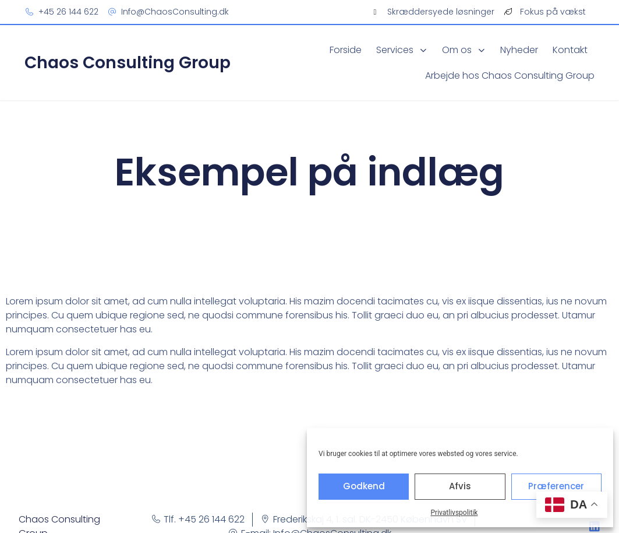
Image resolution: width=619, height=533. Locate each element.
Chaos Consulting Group (127, 62)
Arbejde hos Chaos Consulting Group (510, 75)
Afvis (460, 486)
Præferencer (556, 486)
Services (401, 50)
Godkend (364, 486)
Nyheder (519, 50)
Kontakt (570, 50)
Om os (464, 50)
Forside (346, 50)
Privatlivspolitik (454, 513)
